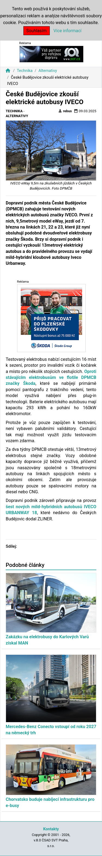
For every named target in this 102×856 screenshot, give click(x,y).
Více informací (68, 30)
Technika (25, 70)
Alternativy (47, 70)
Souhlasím (36, 30)
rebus (65, 111)
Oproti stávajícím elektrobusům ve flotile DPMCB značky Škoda (51, 377)
